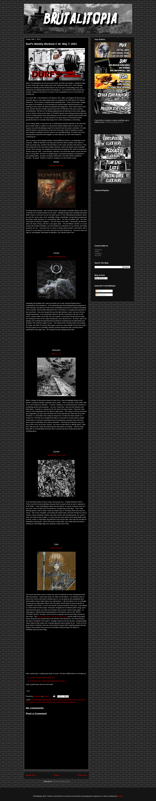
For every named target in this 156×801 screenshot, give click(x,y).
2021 (33, 700)
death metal (63, 700)
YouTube (98, 255)
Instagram (98, 253)
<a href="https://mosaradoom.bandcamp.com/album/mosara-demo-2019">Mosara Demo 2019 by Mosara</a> (56, 441)
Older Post (82, 775)
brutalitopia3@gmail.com (114, 122)
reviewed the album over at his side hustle (52, 616)
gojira (59, 702)
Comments (101, 295)
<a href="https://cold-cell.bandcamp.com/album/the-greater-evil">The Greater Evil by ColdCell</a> (56, 339)
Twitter (97, 252)
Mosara (64, 702)
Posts (99, 291)
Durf (83, 700)
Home (56, 775)
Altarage (38, 700)
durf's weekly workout (33, 702)
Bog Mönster (46, 700)
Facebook (98, 250)
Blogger (120, 796)
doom (70, 700)
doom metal (77, 700)
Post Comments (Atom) (61, 781)
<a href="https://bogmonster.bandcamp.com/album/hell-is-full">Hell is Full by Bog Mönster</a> (56, 534)
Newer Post (31, 775)
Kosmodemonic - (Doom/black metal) (47, 681)
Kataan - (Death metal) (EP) (42, 678)
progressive (72, 702)
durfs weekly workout (49, 702)
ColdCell (55, 700)
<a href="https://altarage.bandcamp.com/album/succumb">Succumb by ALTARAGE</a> (56, 242)
